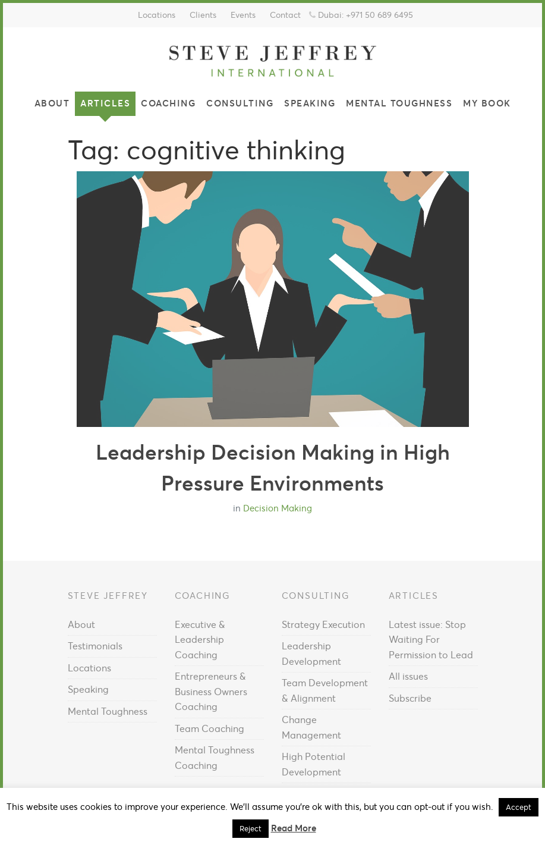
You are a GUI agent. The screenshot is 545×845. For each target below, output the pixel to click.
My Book (487, 103)
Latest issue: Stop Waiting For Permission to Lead (431, 639)
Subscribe (410, 698)
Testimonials (95, 646)
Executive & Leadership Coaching (200, 639)
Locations (156, 15)
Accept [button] (518, 807)
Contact (285, 15)
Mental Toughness (399, 103)
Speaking (309, 103)
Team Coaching (209, 728)
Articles (105, 103)
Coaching (168, 103)
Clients (203, 15)
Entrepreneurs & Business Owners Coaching (211, 691)
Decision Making (277, 508)
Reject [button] (251, 829)
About (52, 103)
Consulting (239, 103)
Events (243, 15)
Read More (293, 828)
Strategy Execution (323, 624)
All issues (408, 676)
